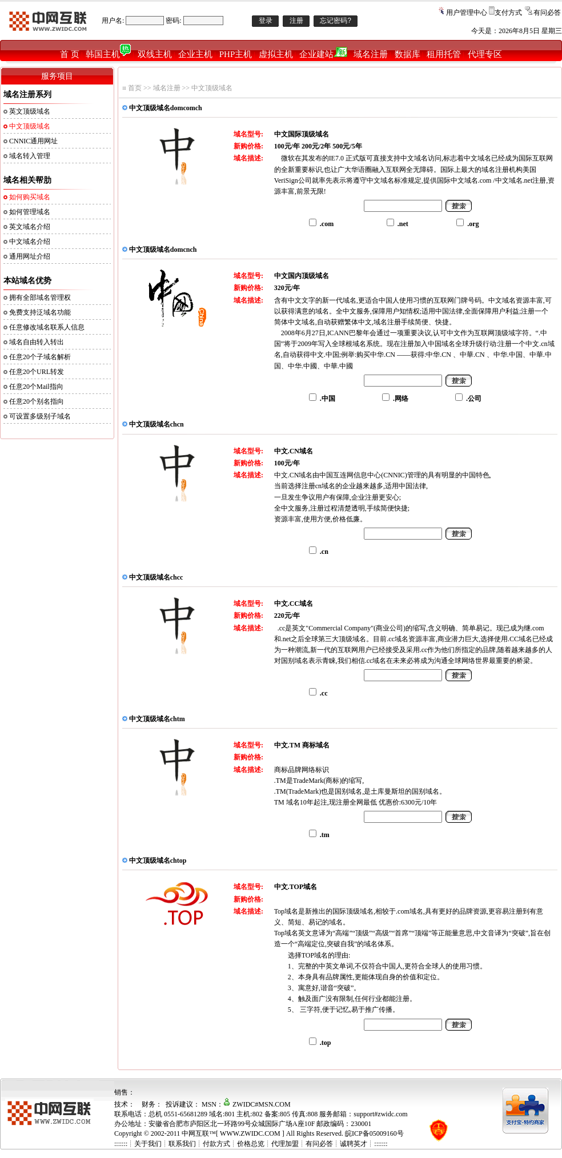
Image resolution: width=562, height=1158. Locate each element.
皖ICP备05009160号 (374, 1133)
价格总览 (250, 1144)
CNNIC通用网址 (33, 141)
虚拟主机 (276, 54)
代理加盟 (285, 1144)
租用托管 (444, 54)
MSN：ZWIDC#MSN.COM (246, 1104)
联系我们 (182, 1144)
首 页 (69, 54)
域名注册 (371, 54)
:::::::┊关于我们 (138, 1144)
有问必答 (547, 13)
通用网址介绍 (29, 256)
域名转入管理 (29, 156)
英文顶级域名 (29, 111)
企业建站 (323, 54)
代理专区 (485, 54)
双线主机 (155, 54)
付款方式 (216, 1144)
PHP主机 (235, 54)
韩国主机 (108, 54)
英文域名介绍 (29, 227)
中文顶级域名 (211, 88)
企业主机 (195, 54)
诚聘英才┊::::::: (363, 1144)
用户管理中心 (466, 13)
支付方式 (508, 13)
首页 (135, 88)
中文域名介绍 (29, 242)
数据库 (407, 54)
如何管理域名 (29, 212)
